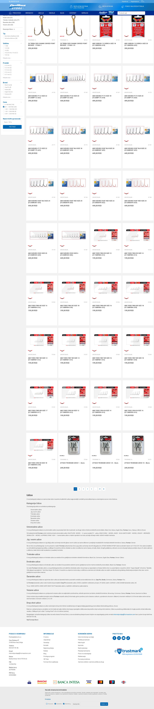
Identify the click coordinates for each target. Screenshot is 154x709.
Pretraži (12, 142)
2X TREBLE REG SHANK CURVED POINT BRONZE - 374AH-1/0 (73, 60)
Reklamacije (82, 672)
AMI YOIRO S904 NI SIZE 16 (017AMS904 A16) (133, 427)
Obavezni (50, 704)
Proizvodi (20, 16)
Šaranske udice (9, 37)
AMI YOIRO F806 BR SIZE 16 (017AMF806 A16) (102, 322)
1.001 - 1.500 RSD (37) (11, 124)
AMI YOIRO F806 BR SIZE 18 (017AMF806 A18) (134, 322)
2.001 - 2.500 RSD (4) (10, 129)
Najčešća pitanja (49, 663)
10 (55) (7, 65)
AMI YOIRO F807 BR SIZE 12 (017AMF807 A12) (37, 374)
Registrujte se (135, 1)
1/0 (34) (7, 63)
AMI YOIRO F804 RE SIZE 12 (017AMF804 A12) (101, 269)
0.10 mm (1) (8, 80)
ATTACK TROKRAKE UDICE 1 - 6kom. (72, 478)
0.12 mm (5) (8, 83)
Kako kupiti (81, 658)
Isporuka (80, 660)
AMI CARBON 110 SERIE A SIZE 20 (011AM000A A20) (136, 60)
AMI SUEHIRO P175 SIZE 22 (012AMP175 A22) (37, 164)
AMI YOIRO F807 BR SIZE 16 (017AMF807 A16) (102, 374)
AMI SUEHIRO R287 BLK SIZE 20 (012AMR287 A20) (103, 164)
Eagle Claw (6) (9, 107)
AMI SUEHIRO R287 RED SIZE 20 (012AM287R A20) (71, 217)
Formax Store (12, 16)
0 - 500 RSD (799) (9, 120)
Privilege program (49, 672)
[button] (131, 13)
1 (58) (6, 61)
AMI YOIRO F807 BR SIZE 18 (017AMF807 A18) (134, 374)
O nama (46, 652)
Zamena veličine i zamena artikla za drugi (91, 677)
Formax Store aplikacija (51, 677)
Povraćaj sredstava (84, 674)
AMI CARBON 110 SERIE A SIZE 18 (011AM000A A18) (104, 60)
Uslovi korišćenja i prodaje (86, 652)
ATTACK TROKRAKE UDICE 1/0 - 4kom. (105, 478)
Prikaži (131, 21)
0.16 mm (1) (8, 87)
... (95, 504)
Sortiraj (113, 21)
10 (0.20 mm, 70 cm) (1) (11, 68)
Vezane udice (8, 40)
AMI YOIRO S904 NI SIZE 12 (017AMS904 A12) (69, 427)
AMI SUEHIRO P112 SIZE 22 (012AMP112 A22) (37, 112)
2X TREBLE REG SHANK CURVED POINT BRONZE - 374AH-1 (41, 60)
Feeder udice (8, 33)
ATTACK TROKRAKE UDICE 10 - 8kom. (137, 478)
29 (100, 504)
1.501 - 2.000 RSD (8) (10, 126)
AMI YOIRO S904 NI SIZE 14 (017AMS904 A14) (101, 427)
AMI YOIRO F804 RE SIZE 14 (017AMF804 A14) (134, 269)
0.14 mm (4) (8, 85)
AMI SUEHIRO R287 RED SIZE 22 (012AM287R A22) (103, 217)
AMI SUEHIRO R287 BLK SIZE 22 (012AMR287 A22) (135, 164)
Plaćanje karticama (84, 666)
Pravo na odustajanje (84, 669)
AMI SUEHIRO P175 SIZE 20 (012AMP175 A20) (133, 112)
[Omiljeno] (142, 1)
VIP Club (46, 674)
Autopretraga (105, 21)
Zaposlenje (47, 655)
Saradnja (46, 658)
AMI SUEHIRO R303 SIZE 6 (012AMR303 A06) (69, 269)
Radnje (46, 666)
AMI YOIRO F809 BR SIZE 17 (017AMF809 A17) (37, 427)
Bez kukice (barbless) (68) (12, 51)
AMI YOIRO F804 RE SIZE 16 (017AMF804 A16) (37, 322)
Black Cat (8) (8, 100)
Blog (45, 669)
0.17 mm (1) (8, 90)
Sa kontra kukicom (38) (11, 53)
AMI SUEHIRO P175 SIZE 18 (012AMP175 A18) (101, 112)
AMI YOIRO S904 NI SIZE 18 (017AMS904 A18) (37, 479)
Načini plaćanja (82, 663)
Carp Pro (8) (8, 102)
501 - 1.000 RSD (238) (11, 122)
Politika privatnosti (83, 655)
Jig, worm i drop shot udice (11, 30)
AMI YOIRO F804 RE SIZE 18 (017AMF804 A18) (69, 322)
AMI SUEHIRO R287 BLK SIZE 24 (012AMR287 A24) (39, 217)
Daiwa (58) (8, 105)
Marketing (68, 704)
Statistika (59, 704)
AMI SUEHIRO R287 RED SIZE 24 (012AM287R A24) (135, 217)
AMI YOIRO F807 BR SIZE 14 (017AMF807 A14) (70, 374)
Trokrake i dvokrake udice (11, 35)
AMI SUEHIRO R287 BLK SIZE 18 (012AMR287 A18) (71, 164)
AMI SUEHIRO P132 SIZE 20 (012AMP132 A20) (69, 112)
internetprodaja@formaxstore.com (124, 630)
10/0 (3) (7, 70)
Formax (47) (8, 109)
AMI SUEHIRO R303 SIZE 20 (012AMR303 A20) (37, 269)
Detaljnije (48, 699)
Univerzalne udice (9, 28)
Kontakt (46, 660)
